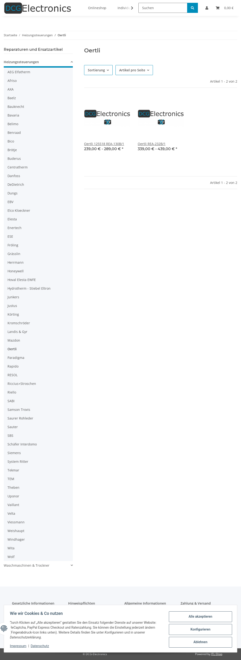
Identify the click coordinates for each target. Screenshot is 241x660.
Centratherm (17, 167)
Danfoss (13, 176)
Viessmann (16, 522)
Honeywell (15, 271)
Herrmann (15, 262)
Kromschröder (18, 323)
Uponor (13, 496)
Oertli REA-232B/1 (152, 144)
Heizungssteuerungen (21, 62)
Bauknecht (15, 106)
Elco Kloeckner (18, 210)
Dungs (12, 193)
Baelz (11, 98)
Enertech (14, 228)
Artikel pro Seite (132, 70)
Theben (13, 487)
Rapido (13, 366)
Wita (11, 548)
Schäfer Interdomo (22, 444)
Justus (12, 305)
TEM (10, 479)
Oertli (12, 349)
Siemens (14, 453)
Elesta (12, 219)
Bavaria (13, 115)
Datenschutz (41, 646)
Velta (11, 513)
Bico (10, 141)
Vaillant (13, 505)
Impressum (19, 646)
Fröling (12, 245)
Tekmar (13, 470)
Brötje (12, 150)
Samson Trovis (18, 409)
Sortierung (96, 70)
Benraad (14, 132)
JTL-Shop (216, 654)
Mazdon (13, 340)
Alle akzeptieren (199, 617)
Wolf (11, 556)
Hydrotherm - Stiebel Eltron (29, 288)
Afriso (12, 80)
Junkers (13, 297)
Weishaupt (15, 531)
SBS (10, 435)
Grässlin (13, 254)
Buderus (14, 158)
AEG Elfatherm (18, 72)
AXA (10, 89)
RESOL (12, 375)
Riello (11, 392)
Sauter (12, 427)
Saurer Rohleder (20, 418)
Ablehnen (199, 641)
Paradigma (15, 357)
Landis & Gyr (17, 331)
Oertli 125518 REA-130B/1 (104, 144)
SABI (11, 401)
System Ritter (17, 461)
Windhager (16, 539)
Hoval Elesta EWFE (21, 279)
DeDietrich (15, 184)
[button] (38, 63)
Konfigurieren (199, 629)
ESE (10, 236)
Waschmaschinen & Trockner (26, 565)
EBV (10, 202)
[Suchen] (162, 8)
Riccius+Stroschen (21, 383)
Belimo (12, 124)
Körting (13, 314)
